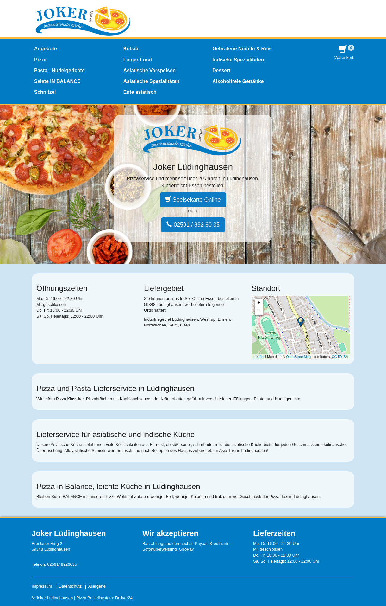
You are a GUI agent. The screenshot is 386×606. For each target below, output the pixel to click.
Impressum (42, 586)
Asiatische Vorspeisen (149, 70)
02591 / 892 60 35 (193, 224)
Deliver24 (124, 598)
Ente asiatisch (140, 92)
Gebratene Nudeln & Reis (241, 48)
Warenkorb (344, 52)
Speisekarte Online (193, 199)
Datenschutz (70, 586)
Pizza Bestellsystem (94, 598)
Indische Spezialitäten (238, 59)
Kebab (131, 48)
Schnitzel (45, 92)
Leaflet (259, 356)
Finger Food (137, 59)
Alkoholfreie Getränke (238, 81)
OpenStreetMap (298, 356)
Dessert (221, 70)
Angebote (45, 48)
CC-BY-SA (340, 356)
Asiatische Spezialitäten (151, 81)
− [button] (259, 311)
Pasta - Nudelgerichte (59, 70)
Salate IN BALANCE (57, 81)
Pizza (40, 59)
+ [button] (259, 303)
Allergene (97, 586)
